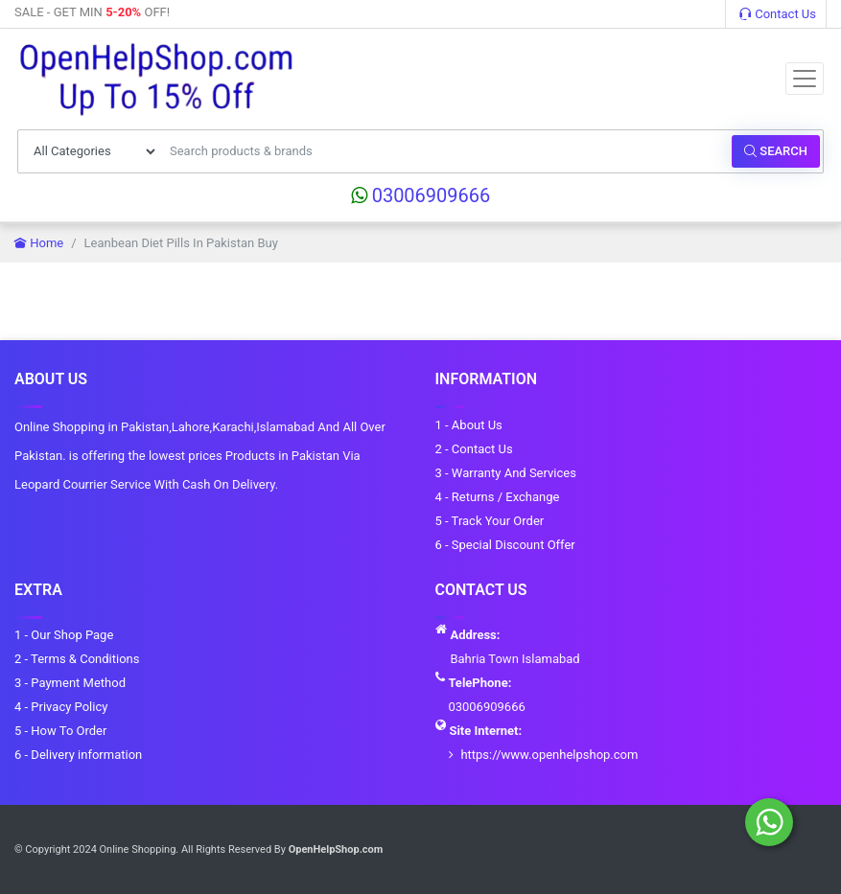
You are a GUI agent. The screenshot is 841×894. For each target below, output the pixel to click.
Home (38, 243)
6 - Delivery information (78, 754)
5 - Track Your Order (490, 521)
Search (775, 151)
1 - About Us (468, 425)
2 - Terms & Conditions (76, 659)
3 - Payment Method (70, 683)
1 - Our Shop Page (63, 635)
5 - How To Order (60, 730)
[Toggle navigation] (804, 78)
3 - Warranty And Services (505, 473)
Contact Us (777, 14)
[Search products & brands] (445, 151)
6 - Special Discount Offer (505, 545)
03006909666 (421, 195)
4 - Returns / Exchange (497, 497)
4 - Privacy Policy (60, 706)
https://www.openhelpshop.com (549, 754)
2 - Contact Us (474, 449)
